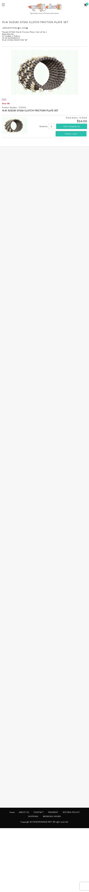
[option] (44, 72)
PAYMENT (53, 812)
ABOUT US (24, 812)
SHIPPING (33, 817)
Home (12, 812)
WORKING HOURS (52, 817)
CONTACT (39, 812)
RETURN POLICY (71, 812)
